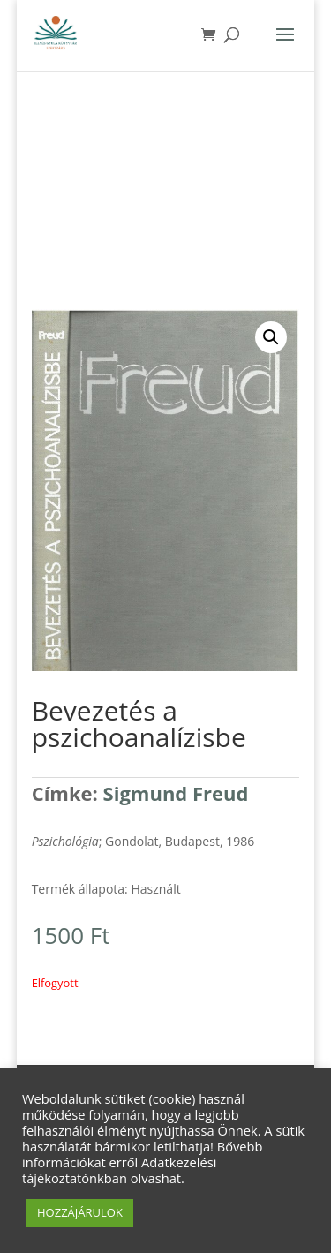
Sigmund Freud (176, 793)
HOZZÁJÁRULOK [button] (80, 1212)
